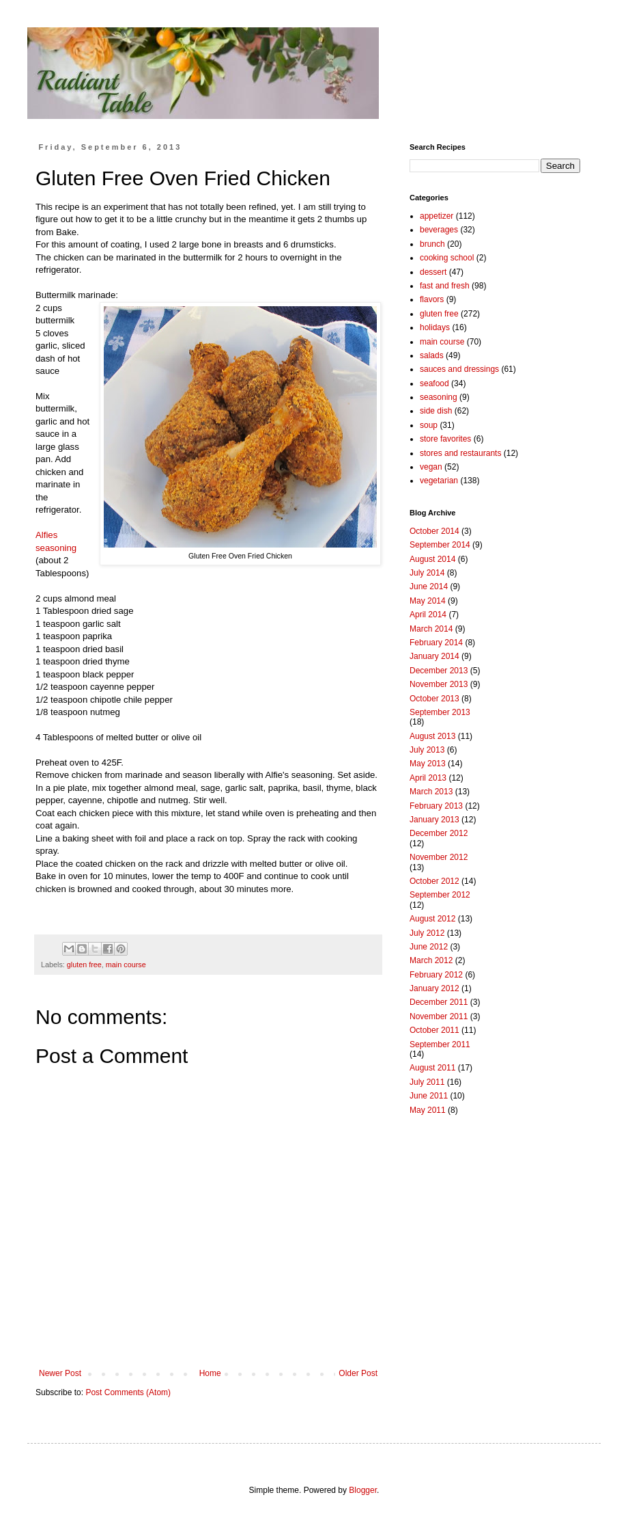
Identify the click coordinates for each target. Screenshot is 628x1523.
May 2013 (428, 763)
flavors (432, 299)
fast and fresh (445, 286)
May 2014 (428, 601)
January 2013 (434, 819)
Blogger (363, 1490)
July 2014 (427, 573)
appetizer (436, 216)
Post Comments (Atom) (128, 1392)
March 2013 (431, 791)
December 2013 (439, 670)
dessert (433, 272)
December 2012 (439, 833)
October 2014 (434, 531)
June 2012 (429, 947)
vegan (431, 467)
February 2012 (436, 975)
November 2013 (439, 684)
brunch (432, 244)
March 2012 (431, 960)
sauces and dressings (459, 369)
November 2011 (439, 1016)
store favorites (445, 439)
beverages (439, 229)
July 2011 (427, 1082)
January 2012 (434, 988)
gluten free (84, 964)
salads (432, 355)
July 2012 (427, 933)
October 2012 (434, 881)
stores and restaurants (460, 453)
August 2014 (432, 559)
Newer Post (60, 1373)
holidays (435, 327)
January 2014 (434, 656)
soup (429, 425)
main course (126, 964)
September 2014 (440, 545)
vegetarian (439, 480)
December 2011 (439, 1002)
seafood (434, 383)
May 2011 (428, 1110)
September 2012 (440, 895)
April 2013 (428, 778)
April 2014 (428, 614)
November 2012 (439, 857)
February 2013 (436, 806)
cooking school (447, 257)
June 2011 (429, 1096)
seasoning (438, 397)
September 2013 (440, 712)
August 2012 (432, 919)
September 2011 (440, 1044)
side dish (436, 411)
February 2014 (436, 642)
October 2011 (434, 1030)
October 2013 (434, 698)
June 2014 (429, 586)
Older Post (358, 1373)
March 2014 (431, 629)
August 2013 (432, 736)
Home (210, 1373)
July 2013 (427, 750)
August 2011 (432, 1068)
